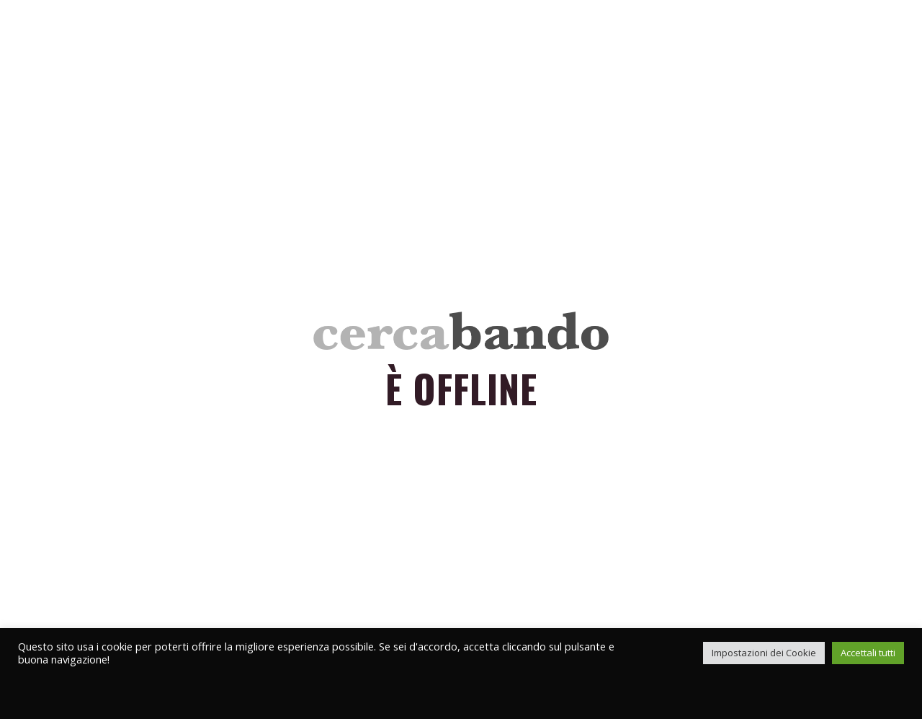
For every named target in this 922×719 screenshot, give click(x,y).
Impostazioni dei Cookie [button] (764, 652)
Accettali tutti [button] (868, 652)
